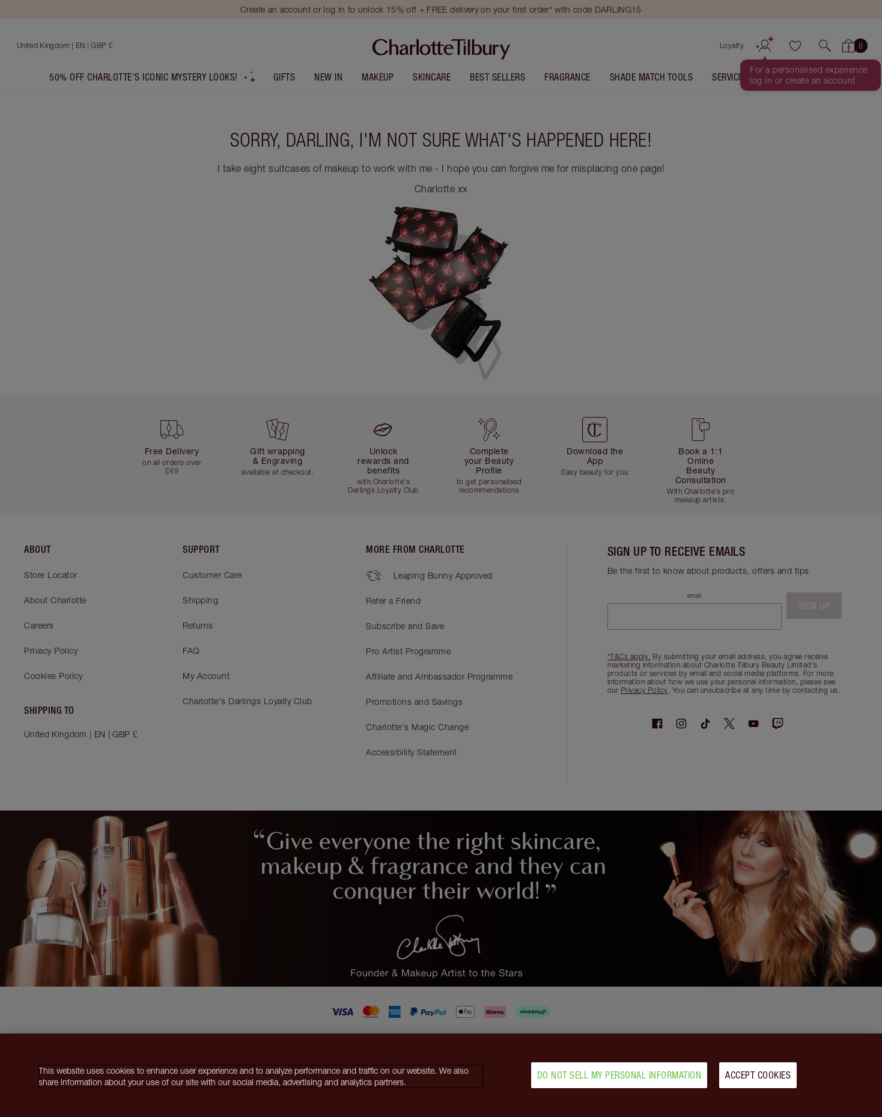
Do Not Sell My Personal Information (619, 1079)
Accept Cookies (758, 1079)
